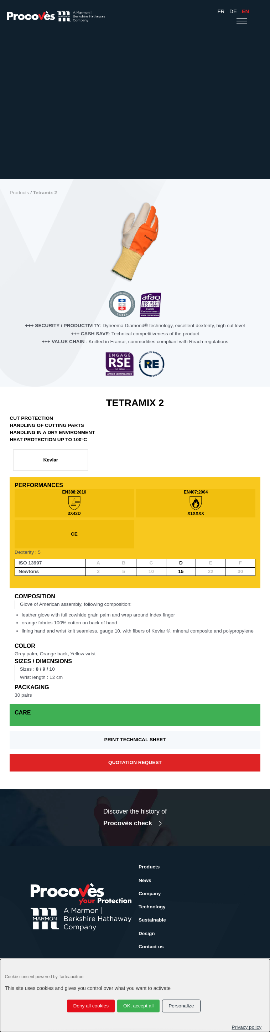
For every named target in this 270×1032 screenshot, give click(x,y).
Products (19, 192)
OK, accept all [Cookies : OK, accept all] (138, 1005)
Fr (220, 11)
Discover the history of (135, 818)
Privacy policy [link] (247, 1027)
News (145, 880)
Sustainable (152, 920)
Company (150, 893)
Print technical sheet (135, 739)
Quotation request (135, 762)
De (233, 11)
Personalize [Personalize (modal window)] (181, 1005)
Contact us (151, 946)
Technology (152, 906)
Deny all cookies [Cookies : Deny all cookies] (91, 1005)
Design (147, 933)
